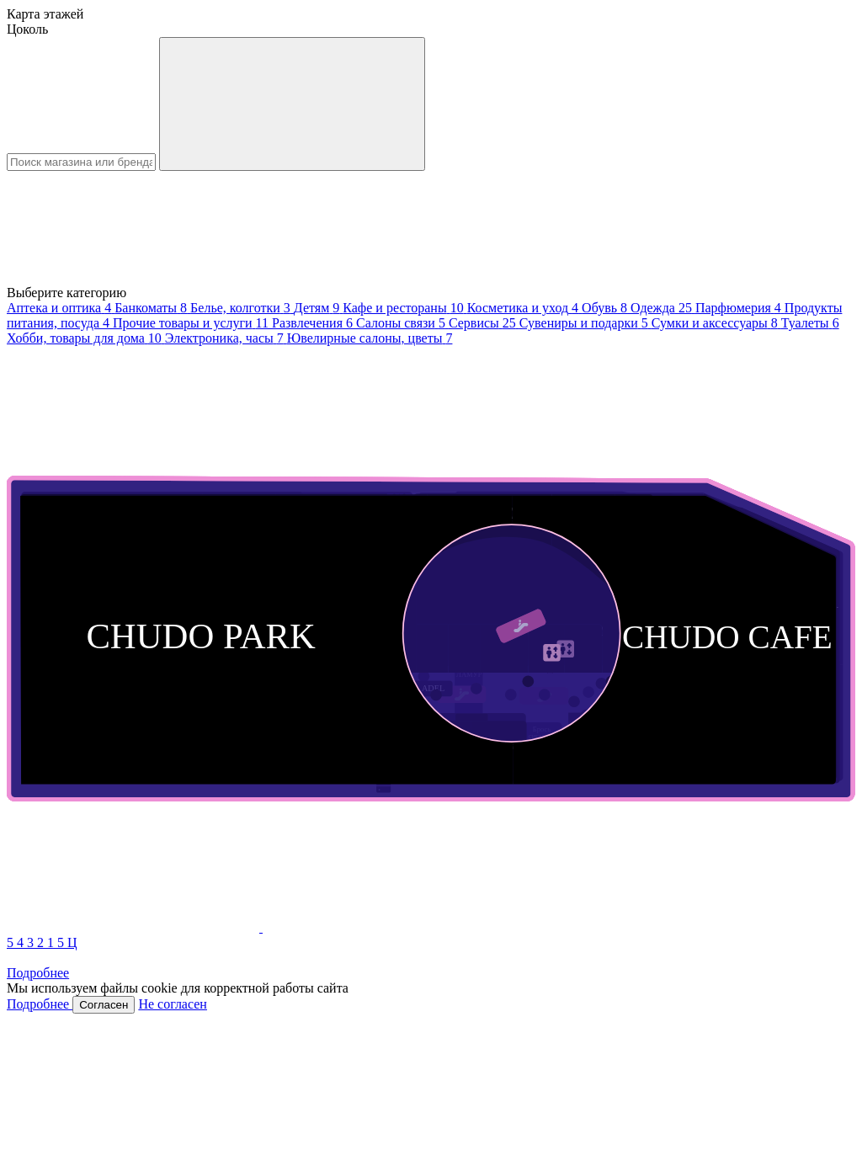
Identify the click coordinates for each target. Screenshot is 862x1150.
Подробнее (38, 973)
